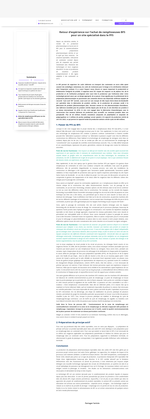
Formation (107, 20)
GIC (97, 20)
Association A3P (69, 20)
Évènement (87, 20)
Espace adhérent (124, 23)
